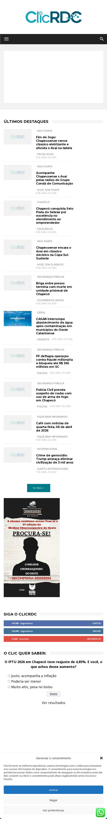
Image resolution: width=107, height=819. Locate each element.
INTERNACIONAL (47, 449)
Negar (53, 800)
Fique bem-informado (52, 416)
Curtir (96, 623)
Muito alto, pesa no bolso (31, 687)
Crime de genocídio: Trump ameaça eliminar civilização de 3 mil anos (54, 459)
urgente (43, 339)
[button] (101, 758)
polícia (42, 373)
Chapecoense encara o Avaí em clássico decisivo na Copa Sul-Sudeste (53, 253)
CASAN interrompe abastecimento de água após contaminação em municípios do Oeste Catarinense (54, 326)
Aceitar (53, 790)
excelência (45, 228)
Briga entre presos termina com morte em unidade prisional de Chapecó (54, 289)
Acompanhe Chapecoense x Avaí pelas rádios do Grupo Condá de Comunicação (54, 178)
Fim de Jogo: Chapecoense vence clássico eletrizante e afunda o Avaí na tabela (54, 142)
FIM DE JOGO (45, 154)
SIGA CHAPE (44, 130)
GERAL (41, 312)
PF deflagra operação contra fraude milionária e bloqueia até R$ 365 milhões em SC (54, 361)
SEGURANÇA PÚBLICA (50, 276)
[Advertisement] (53, 77)
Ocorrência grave (50, 300)
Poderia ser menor (26, 681)
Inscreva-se (94, 638)
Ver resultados (53, 702)
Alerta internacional (53, 468)
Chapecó (43, 202)
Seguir (97, 631)
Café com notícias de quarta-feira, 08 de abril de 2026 (54, 426)
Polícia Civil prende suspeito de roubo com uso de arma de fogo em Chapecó (54, 395)
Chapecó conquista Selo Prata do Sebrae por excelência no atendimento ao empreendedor (54, 216)
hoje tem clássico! (50, 264)
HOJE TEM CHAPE (48, 189)
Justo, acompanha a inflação (33, 675)
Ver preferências (53, 810)
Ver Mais (38, 488)
